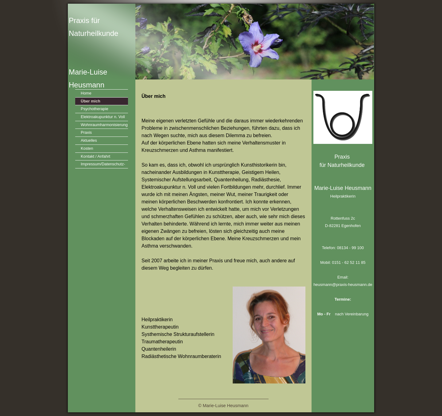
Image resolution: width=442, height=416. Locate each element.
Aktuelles (89, 140)
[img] (221, 41)
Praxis (86, 132)
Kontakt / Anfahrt (95, 156)
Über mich (90, 101)
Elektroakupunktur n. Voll (103, 116)
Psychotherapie (94, 108)
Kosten (87, 148)
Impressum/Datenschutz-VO (103, 165)
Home (86, 93)
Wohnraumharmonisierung (104, 124)
